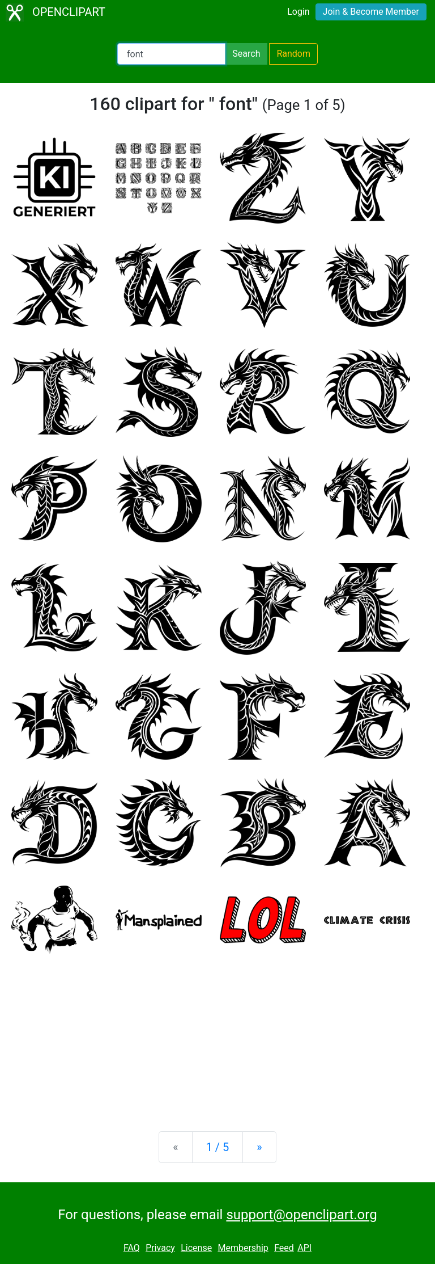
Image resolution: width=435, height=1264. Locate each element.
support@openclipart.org (301, 1215)
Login (298, 11)
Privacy (160, 1247)
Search (246, 53)
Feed (284, 1247)
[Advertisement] (217, 1033)
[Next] (259, 1147)
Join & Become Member (371, 11)
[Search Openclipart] (171, 54)
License (196, 1247)
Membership (243, 1247)
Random (293, 53)
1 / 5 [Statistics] (217, 1147)
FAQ (131, 1247)
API (304, 1247)
